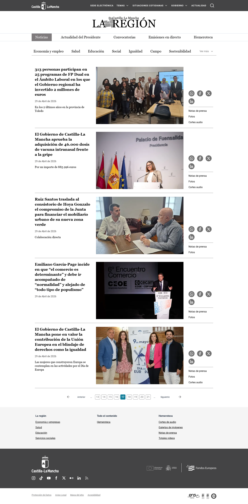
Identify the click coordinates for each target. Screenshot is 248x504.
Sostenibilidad (180, 51)
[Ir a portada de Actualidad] (124, 23)
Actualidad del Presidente (81, 37)
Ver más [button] (204, 51)
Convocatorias (125, 37)
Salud (75, 51)
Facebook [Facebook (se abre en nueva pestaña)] (56, 478)
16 (116, 396)
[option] (48, 51)
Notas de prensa (198, 110)
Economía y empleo (49, 51)
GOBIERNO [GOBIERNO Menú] (177, 5)
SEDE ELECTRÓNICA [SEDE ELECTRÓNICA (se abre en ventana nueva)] (101, 5)
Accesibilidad (94, 495)
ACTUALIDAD (198, 5)
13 (97, 396)
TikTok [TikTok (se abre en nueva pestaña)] (41, 478)
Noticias (41, 37)
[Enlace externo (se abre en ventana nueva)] (201, 496)
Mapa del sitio (77, 495)
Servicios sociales (45, 438)
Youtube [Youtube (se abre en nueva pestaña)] (49, 478)
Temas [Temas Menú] (121, 5)
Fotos (192, 116)
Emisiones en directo (165, 37)
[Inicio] (74, 464)
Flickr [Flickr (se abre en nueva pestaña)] (71, 478)
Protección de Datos (41, 495)
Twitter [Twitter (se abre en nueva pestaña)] (64, 478)
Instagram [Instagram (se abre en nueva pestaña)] (33, 478)
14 (103, 396)
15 (110, 396)
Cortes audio (196, 122)
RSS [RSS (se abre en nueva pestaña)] (86, 478)
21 (148, 396)
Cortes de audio (167, 422)
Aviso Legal (60, 495)
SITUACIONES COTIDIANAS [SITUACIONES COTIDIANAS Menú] (148, 5)
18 (129, 396)
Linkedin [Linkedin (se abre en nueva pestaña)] (79, 478)
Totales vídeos (167, 438)
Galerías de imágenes (171, 427)
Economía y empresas (47, 422)
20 (141, 396)
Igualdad (136, 51)
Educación (96, 51)
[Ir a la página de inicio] (45, 5)
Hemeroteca (203, 37)
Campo (155, 51)
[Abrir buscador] (212, 5)
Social (116, 51)
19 (135, 396)
